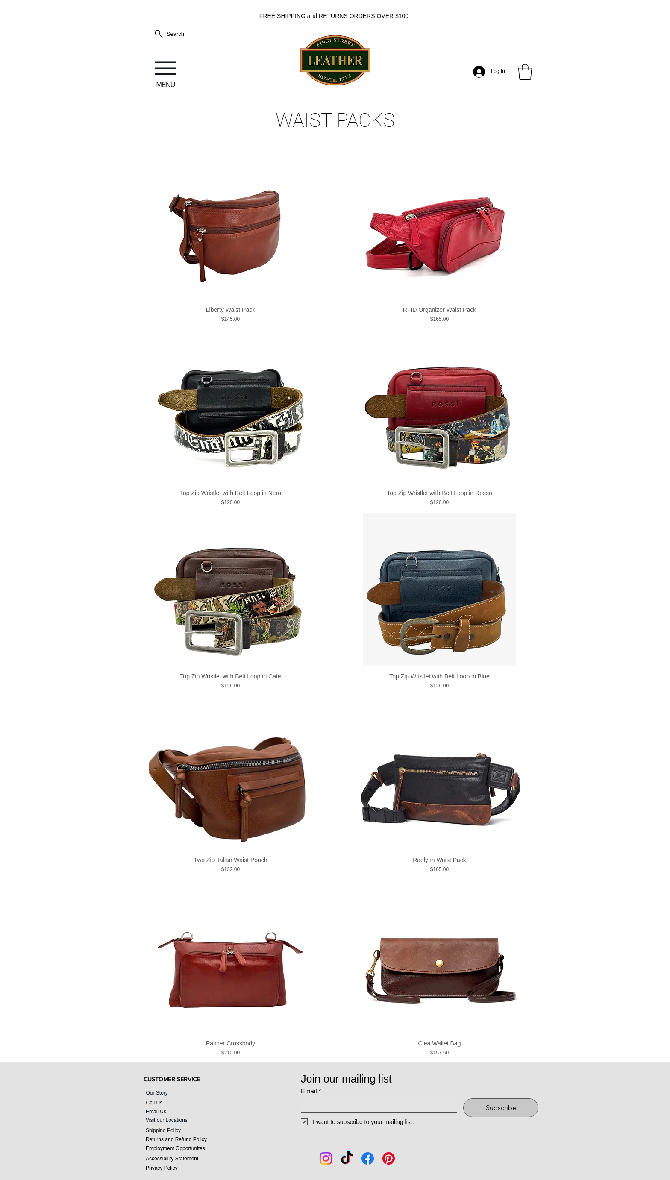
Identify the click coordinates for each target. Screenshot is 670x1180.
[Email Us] (175, 1111)
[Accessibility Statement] (188, 1158)
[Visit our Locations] (188, 1120)
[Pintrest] (388, 1158)
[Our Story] (181, 1092)
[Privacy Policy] (188, 1168)
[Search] (168, 34)
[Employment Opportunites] (188, 1148)
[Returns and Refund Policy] (188, 1139)
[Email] (376, 1105)
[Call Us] (181, 1102)
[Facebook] (367, 1158)
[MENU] (165, 72)
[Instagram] (325, 1158)
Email (311, 1091)
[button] (525, 72)
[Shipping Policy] (188, 1130)
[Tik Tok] (346, 1158)
